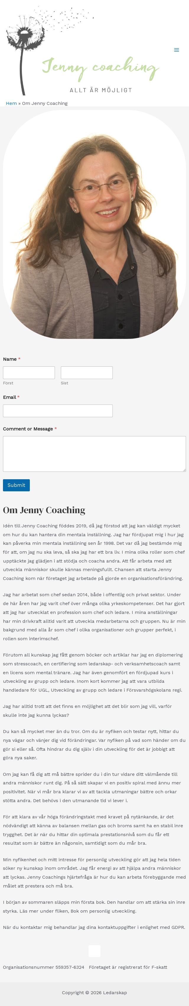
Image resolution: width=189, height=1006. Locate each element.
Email (11, 397)
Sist (64, 383)
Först (8, 383)
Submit (16, 485)
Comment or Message (30, 429)
